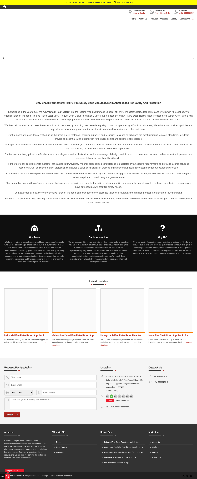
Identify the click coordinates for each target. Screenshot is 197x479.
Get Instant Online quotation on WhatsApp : (98, 2)
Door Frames (61, 447)
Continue (43, 342)
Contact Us (185, 19)
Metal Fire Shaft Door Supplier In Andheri (171, 335)
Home (133, 19)
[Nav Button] (4, 58)
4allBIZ (69, 476)
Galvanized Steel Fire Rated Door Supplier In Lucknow (82, 335)
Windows (60, 452)
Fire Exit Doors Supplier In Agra (116, 463)
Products (154, 19)
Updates (164, 19)
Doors (58, 442)
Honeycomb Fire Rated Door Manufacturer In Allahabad (130, 335)
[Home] (5, 7)
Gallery (173, 19)
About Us (143, 19)
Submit (11, 415)
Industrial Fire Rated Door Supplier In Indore (28, 335)
